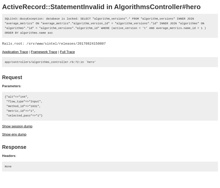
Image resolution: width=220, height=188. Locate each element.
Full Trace (67, 52)
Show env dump (14, 134)
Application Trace (15, 52)
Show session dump (17, 126)
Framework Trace (44, 52)
